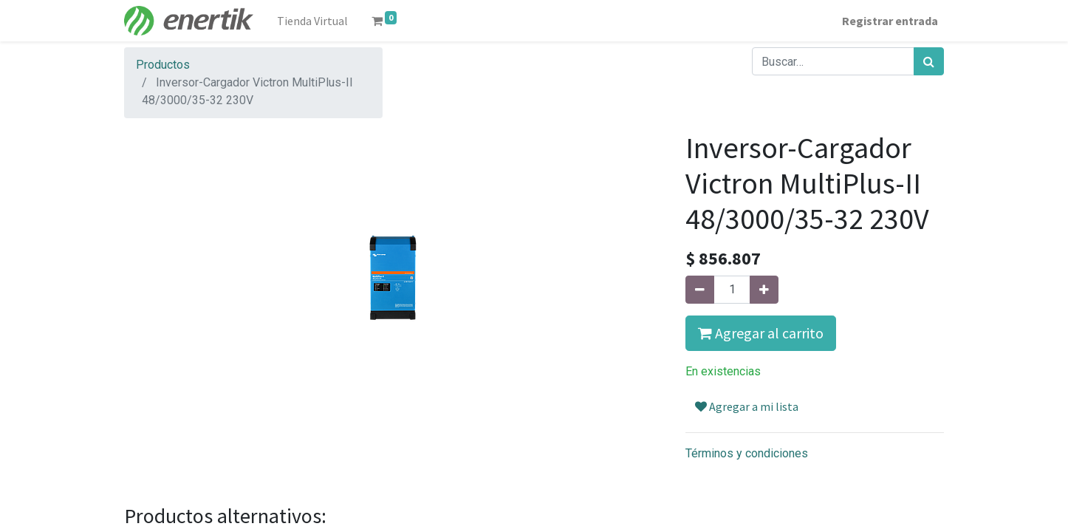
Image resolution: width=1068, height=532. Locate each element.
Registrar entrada (890, 20)
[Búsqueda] (929, 61)
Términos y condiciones (746, 453)
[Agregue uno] (764, 290)
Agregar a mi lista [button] (746, 406)
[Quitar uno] (699, 290)
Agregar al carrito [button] (761, 333)
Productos (163, 65)
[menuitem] (312, 20)
